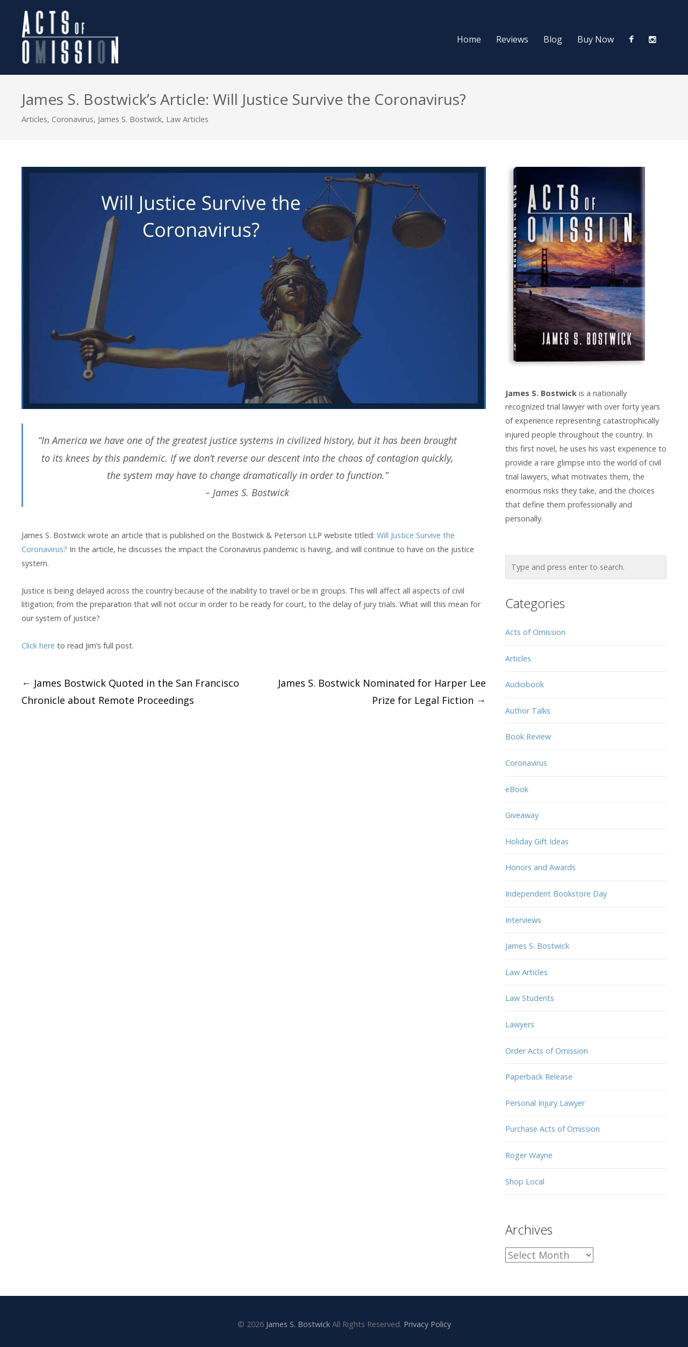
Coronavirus (73, 119)
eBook (516, 789)
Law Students (529, 998)
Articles (34, 119)
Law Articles (187, 119)
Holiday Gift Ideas (537, 841)
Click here (38, 645)
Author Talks (527, 711)
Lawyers (519, 1024)
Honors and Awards (540, 867)
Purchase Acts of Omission (552, 1129)
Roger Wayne (529, 1155)
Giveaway (522, 815)
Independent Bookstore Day (556, 893)
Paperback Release (538, 1076)
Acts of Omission (535, 632)
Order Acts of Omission (546, 1051)
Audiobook (524, 684)
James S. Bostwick (130, 119)
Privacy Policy (427, 1324)
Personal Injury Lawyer (545, 1103)
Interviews (523, 920)
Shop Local (524, 1181)
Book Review (528, 736)
